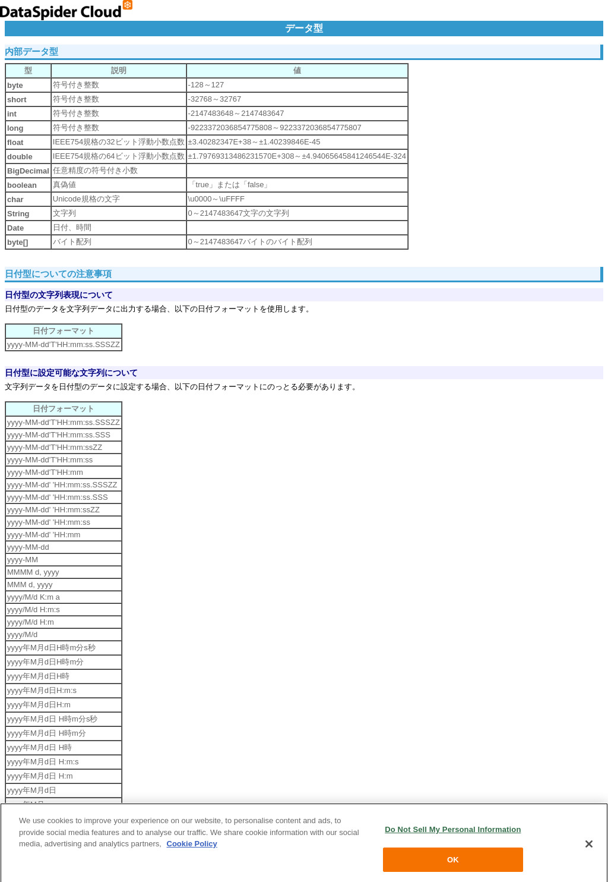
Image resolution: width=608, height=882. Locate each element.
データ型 (304, 28)
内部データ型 (31, 51)
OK (453, 863)
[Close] (589, 847)
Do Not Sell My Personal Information (453, 833)
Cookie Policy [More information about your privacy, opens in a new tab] (192, 847)
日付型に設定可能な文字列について (71, 372)
